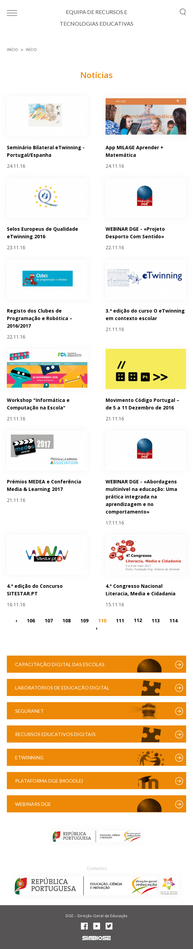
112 (138, 620)
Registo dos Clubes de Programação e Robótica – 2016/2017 (39, 318)
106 (31, 620)
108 (66, 620)
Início (12, 49)
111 (120, 620)
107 (49, 620)
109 (84, 620)
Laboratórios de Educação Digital (62, 688)
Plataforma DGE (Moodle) (49, 781)
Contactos (97, 868)
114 (173, 620)
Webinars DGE (33, 804)
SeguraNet (29, 711)
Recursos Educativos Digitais (55, 734)
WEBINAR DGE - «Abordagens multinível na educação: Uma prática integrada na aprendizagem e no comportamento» (141, 496)
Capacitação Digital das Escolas (60, 664)
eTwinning (29, 757)
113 (156, 620)
